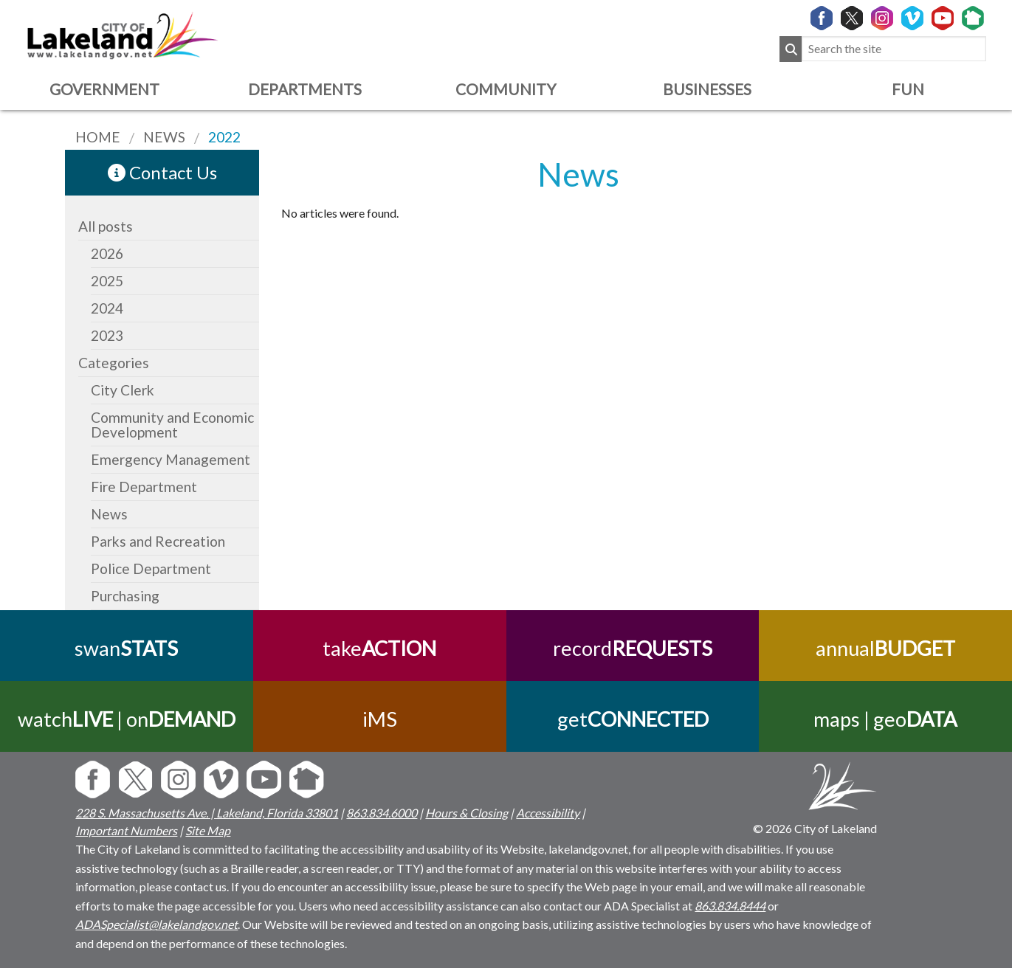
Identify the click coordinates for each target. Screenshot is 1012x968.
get (632, 719)
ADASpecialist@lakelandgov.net (156, 924)
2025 (107, 280)
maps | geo (885, 719)
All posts (105, 226)
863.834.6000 (381, 813)
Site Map (207, 830)
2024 (107, 308)
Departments (305, 89)
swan (126, 648)
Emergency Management (170, 459)
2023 (107, 335)
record (632, 648)
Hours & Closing (466, 813)
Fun (908, 89)
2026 (107, 253)
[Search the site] (894, 49)
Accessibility (547, 813)
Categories (113, 362)
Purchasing (125, 595)
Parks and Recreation (158, 541)
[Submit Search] (790, 49)
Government (104, 89)
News (109, 513)
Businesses (707, 89)
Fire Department (144, 486)
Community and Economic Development (172, 424)
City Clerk (122, 389)
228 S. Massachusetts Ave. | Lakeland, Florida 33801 (206, 813)
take (379, 648)
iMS (379, 719)
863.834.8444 (730, 906)
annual (885, 648)
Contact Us (162, 172)
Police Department (151, 568)
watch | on (126, 719)
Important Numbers (126, 830)
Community (505, 89)
